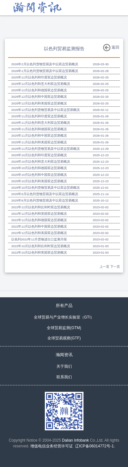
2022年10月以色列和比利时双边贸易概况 (40, 246)
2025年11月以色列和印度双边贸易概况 (39, 116)
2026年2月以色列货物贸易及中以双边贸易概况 (44, 64)
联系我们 (64, 377)
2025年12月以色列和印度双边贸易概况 (39, 77)
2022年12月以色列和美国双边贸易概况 (39, 233)
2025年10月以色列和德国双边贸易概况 (39, 168)
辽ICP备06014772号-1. (95, 446)
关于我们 (64, 366)
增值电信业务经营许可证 (51, 446)
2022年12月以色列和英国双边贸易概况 (39, 213)
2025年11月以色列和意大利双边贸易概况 (40, 122)
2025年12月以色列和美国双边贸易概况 (39, 103)
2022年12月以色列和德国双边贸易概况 (39, 220)
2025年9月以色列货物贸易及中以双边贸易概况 (44, 194)
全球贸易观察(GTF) (64, 338)
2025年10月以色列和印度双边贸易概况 (39, 155)
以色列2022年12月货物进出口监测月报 (39, 239)
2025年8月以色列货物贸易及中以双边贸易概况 (44, 200)
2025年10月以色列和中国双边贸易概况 (39, 174)
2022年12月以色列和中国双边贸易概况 (39, 226)
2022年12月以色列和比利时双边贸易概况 (40, 207)
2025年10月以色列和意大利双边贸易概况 (40, 161)
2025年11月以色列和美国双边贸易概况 (39, 142)
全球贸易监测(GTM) (64, 328)
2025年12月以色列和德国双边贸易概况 (39, 90)
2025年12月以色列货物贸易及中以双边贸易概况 (45, 110)
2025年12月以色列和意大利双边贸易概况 (40, 83)
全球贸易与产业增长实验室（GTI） (64, 317)
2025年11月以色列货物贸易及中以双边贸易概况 (45, 148)
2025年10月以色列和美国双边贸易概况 (39, 181)
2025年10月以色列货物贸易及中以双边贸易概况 (45, 187)
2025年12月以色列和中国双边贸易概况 (39, 96)
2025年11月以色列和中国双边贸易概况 (39, 135)
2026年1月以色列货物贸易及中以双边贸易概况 (44, 71)
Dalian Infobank (75, 440)
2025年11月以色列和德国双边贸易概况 (39, 129)
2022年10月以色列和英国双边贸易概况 (39, 252)
